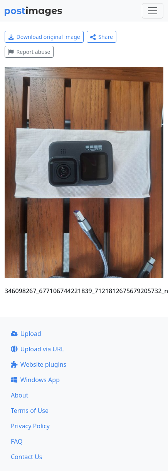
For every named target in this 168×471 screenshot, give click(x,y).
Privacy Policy (30, 426)
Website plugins (38, 364)
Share (101, 36)
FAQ (16, 441)
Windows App (35, 380)
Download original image (44, 36)
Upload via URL (37, 349)
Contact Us (26, 457)
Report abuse (29, 51)
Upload (26, 333)
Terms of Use (30, 410)
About (19, 395)
